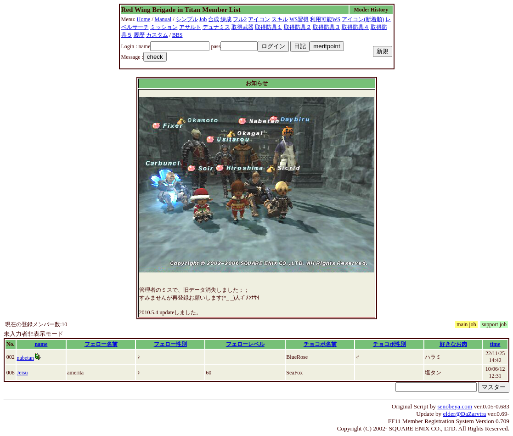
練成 (225, 19)
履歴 (139, 35)
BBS (177, 35)
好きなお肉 (453, 344)
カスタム (157, 35)
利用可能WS (325, 19)
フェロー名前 (101, 344)
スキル (279, 19)
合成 (213, 19)
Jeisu (22, 372)
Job (203, 19)
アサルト (190, 27)
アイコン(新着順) (363, 19)
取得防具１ (268, 27)
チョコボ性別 (389, 344)
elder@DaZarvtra (464, 413)
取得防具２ (297, 27)
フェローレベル (245, 344)
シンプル (187, 19)
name (40, 344)
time (495, 344)
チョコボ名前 (320, 344)
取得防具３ (326, 27)
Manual (163, 19)
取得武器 (242, 27)
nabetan (25, 358)
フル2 (240, 19)
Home (143, 19)
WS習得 (299, 19)
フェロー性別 (170, 344)
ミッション (164, 27)
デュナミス (216, 27)
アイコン (259, 19)
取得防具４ (355, 27)
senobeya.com (454, 406)
